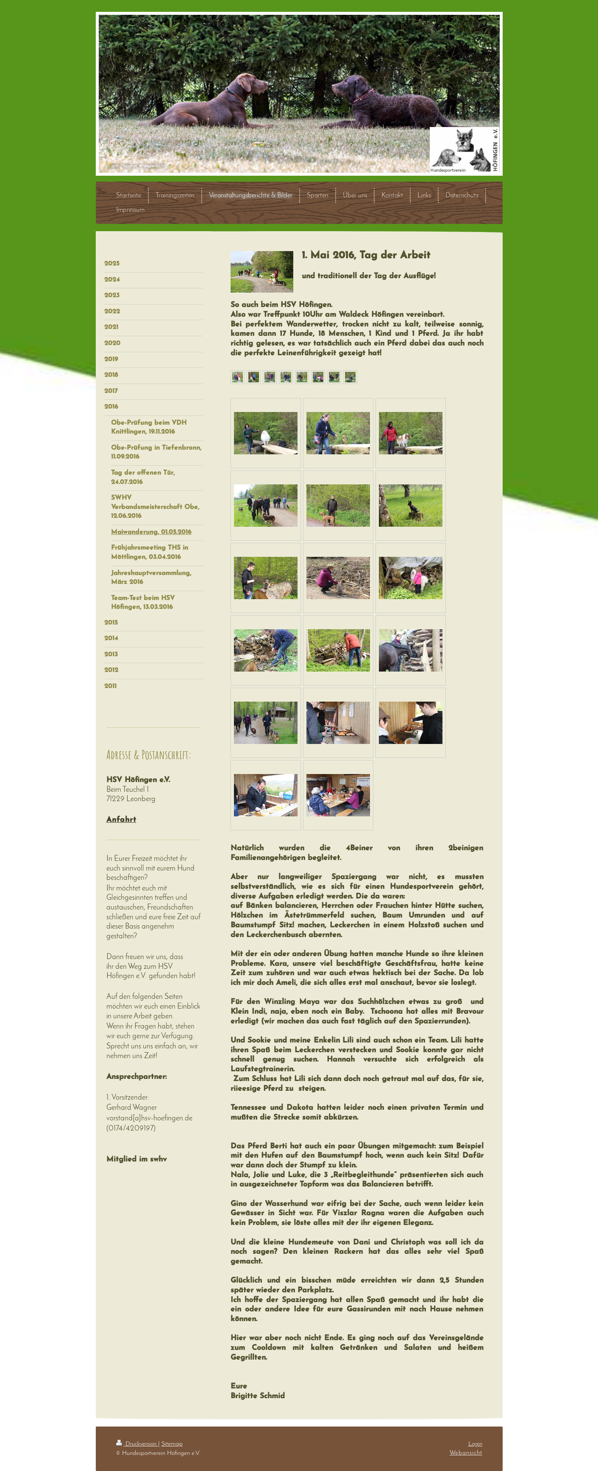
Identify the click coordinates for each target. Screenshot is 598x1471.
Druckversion (137, 1444)
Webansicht (466, 1452)
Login (475, 1444)
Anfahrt (121, 820)
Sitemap (172, 1444)
